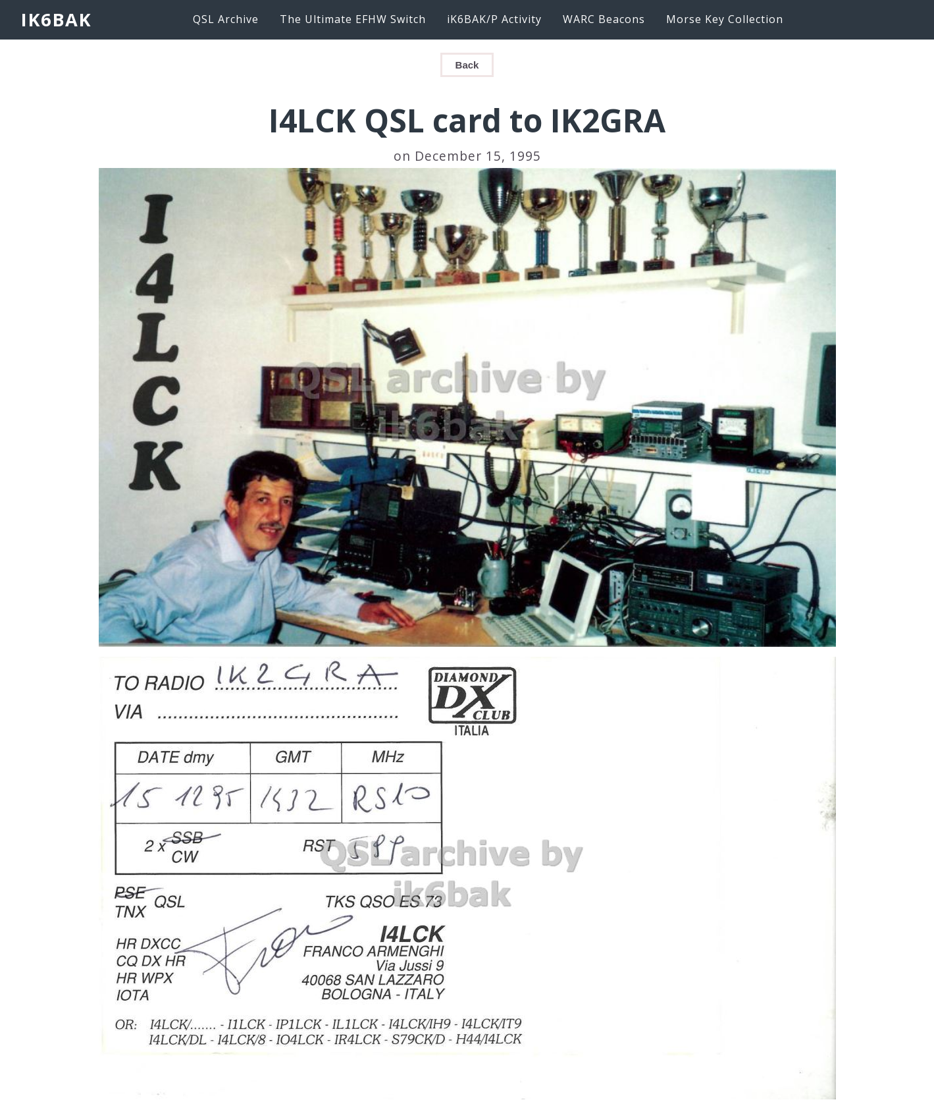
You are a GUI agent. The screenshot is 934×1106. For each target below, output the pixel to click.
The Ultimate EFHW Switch (353, 19)
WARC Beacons (604, 19)
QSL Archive (226, 19)
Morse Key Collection (724, 19)
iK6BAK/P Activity (494, 19)
